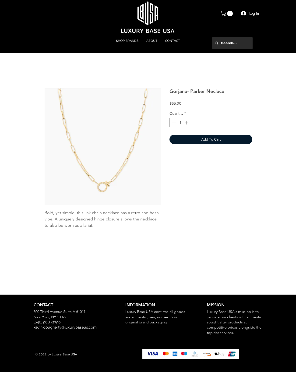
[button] (227, 13)
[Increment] (187, 122)
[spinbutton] (180, 122)
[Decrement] (173, 122)
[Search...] (232, 43)
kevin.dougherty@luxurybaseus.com (65, 327)
